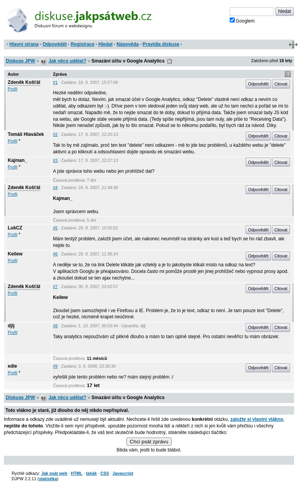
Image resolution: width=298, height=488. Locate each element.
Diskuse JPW (20, 61)
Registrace (82, 44)
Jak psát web (54, 473)
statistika (48, 478)
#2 (55, 134)
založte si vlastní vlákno (256, 419)
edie (12, 366)
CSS (104, 473)
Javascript (123, 473)
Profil (12, 89)
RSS (169, 61)
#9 (55, 366)
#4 (55, 187)
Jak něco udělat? (67, 61)
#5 (55, 228)
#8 (55, 325)
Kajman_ (17, 160)
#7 (55, 286)
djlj (11, 325)
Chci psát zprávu (149, 442)
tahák (91, 473)
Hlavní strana (23, 44)
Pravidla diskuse (161, 44)
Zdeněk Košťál (24, 82)
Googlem (242, 20)
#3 (55, 160)
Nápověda (127, 44)
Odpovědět (54, 44)
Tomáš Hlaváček (26, 134)
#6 (55, 254)
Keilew (15, 254)
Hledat (105, 44)
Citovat (281, 84)
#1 (55, 82)
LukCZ (15, 228)
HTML (76, 473)
